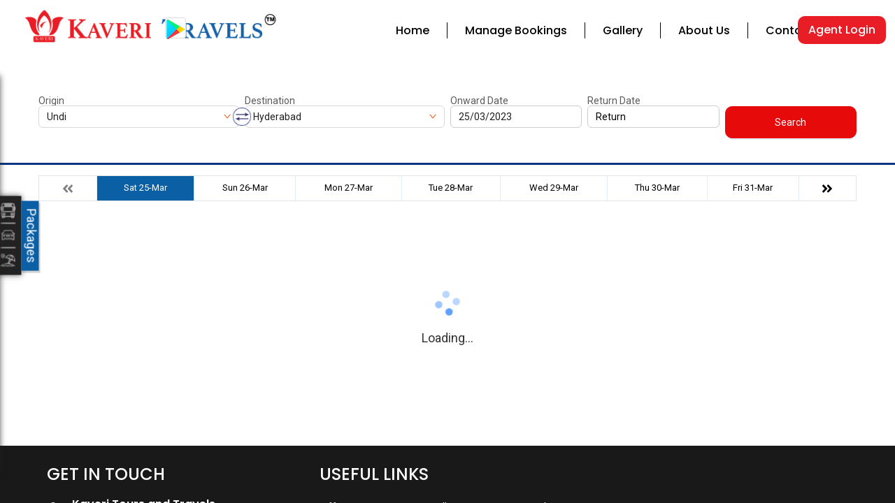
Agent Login (841, 30)
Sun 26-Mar (245, 187)
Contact (790, 30)
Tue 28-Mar (451, 187)
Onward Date (479, 100)
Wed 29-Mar (553, 187)
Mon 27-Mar (348, 187)
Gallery (623, 30)
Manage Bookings (516, 30)
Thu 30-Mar (657, 187)
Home (412, 30)
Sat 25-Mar (145, 187)
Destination (270, 100)
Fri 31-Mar (753, 187)
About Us (704, 30)
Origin (51, 100)
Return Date (613, 100)
